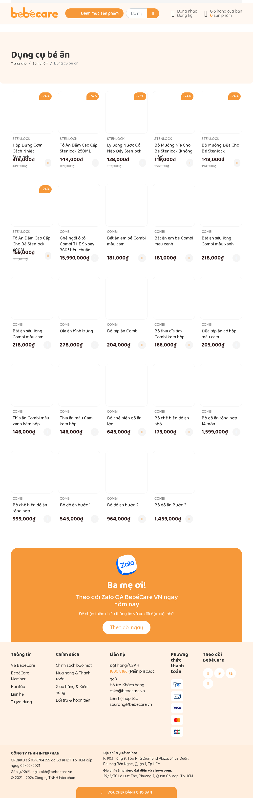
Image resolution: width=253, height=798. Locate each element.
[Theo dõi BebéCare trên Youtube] (208, 683)
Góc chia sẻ (162, 5)
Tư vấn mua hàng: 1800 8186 (103, 5)
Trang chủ (19, 63)
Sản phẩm (42, 63)
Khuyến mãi (43, 5)
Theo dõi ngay (126, 627)
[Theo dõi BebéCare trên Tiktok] (231, 673)
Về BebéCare (208, 5)
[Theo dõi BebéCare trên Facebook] (208, 673)
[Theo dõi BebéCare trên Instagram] (219, 673)
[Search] (147, 21)
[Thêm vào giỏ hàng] (48, 163)
